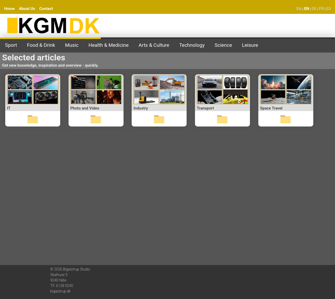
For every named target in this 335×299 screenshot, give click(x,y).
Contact (46, 8)
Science (223, 45)
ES (328, 8)
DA (299, 8)
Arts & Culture (154, 45)
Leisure (250, 45)
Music (72, 45)
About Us (27, 8)
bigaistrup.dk (60, 291)
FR (321, 8)
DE (314, 8)
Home (9, 8)
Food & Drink (41, 45)
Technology (192, 45)
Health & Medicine (108, 45)
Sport (11, 45)
